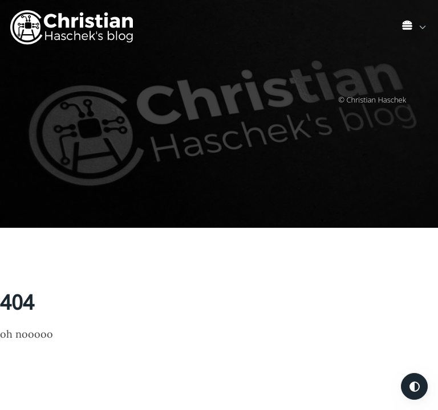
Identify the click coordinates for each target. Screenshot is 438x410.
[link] (415, 27)
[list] (415, 25)
